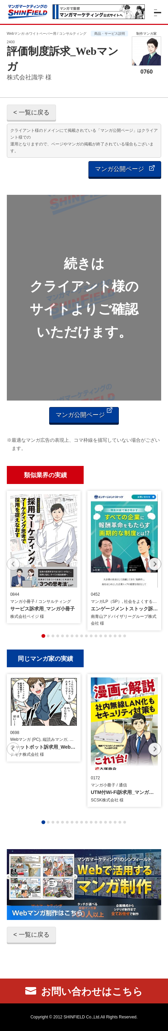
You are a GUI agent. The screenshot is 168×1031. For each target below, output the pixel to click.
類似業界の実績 (45, 474)
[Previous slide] (13, 564)
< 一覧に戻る (31, 112)
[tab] (43, 636)
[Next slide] (154, 564)
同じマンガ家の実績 (45, 658)
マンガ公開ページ (125, 168)
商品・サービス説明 (109, 33)
